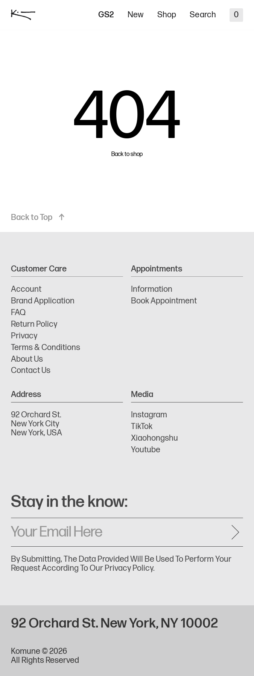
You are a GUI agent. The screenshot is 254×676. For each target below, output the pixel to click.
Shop (166, 15)
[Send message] (235, 532)
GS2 (106, 15)
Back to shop (127, 155)
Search (203, 15)
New (135, 15)
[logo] (23, 14)
